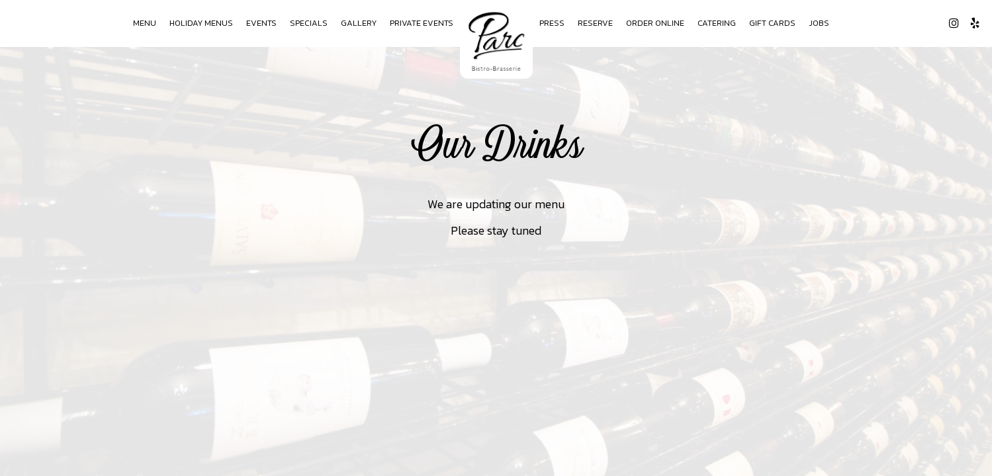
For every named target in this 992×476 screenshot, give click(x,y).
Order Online (655, 23)
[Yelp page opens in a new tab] (974, 23)
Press (551, 23)
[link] (496, 41)
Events (261, 23)
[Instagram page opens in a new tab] (953, 23)
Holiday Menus (201, 23)
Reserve (595, 23)
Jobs (819, 23)
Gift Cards (772, 23)
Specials (309, 23)
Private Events (421, 23)
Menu (144, 23)
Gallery (359, 23)
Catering (717, 23)
